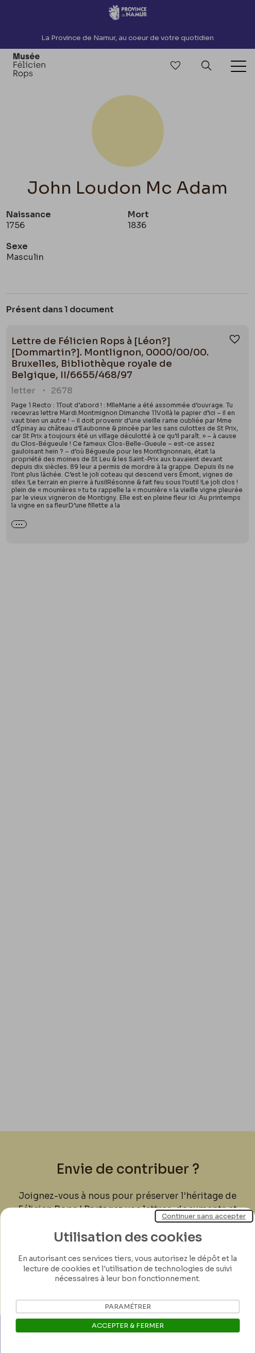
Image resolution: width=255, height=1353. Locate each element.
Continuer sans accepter (204, 1216)
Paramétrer (128, 1306)
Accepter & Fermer (128, 1325)
